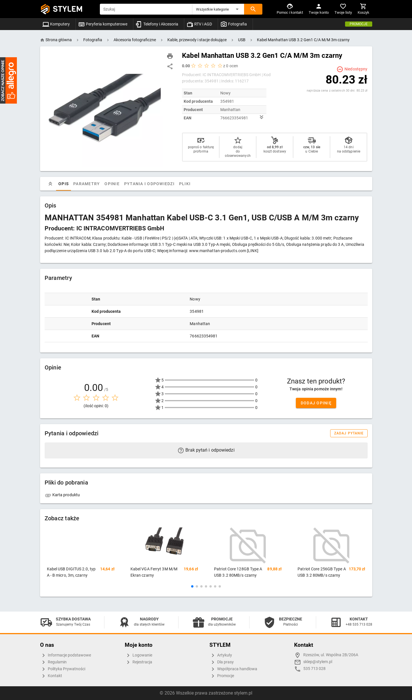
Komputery (56, 24)
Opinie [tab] (112, 183)
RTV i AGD (199, 24)
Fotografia (233, 24)
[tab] (50, 184)
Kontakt (51, 676)
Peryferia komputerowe (102, 24)
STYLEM (68, 9)
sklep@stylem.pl (317, 661)
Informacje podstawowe (65, 655)
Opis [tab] (63, 183)
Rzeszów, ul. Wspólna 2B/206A (330, 654)
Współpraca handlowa (233, 669)
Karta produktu (62, 495)
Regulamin (53, 662)
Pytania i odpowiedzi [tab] (149, 183)
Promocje (359, 24)
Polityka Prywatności (62, 669)
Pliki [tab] (184, 183)
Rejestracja (138, 662)
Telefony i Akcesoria (157, 24)
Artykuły (220, 655)
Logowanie (138, 655)
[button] (218, 9)
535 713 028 (314, 668)
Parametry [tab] (86, 183)
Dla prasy (221, 662)
